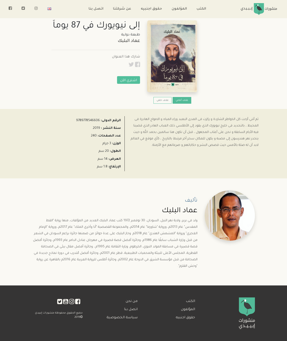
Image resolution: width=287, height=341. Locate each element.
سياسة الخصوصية (122, 318)
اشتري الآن (128, 81)
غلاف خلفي (163, 100)
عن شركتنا (122, 9)
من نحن (132, 301)
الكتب (201, 9)
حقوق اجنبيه (151, 9)
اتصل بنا (96, 9)
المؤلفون (179, 9)
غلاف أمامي (182, 100)
